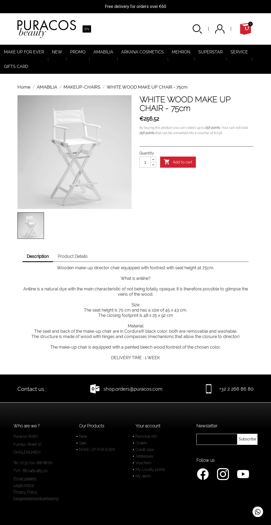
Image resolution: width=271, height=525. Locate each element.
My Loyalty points (150, 469)
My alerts (143, 476)
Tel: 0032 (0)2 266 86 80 (33, 463)
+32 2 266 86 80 (236, 389)
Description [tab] (38, 256)
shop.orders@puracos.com (132, 389)
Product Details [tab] (73, 256)
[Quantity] (145, 162)
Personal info (146, 436)
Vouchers (143, 463)
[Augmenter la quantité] (153, 159)
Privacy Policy (25, 492)
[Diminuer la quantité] (153, 165)
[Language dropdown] (87, 29)
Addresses (144, 456)
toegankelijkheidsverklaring (35, 498)
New (83, 436)
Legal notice (23, 485)
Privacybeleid (24, 479)
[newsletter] (247, 439)
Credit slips (145, 450)
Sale (82, 443)
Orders (141, 443)
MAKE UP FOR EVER (97, 450)
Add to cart (178, 162)
